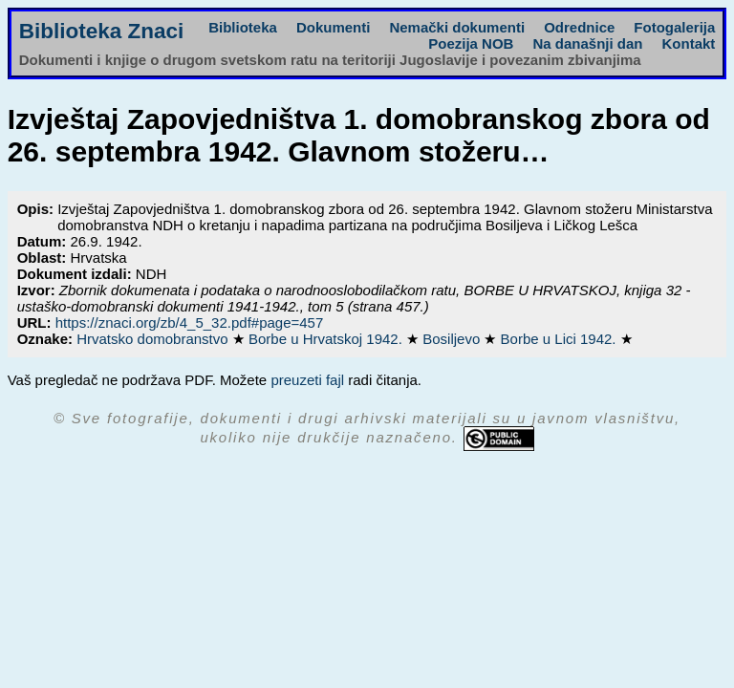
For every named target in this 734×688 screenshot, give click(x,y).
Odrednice (579, 27)
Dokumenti (333, 27)
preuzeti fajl (307, 380)
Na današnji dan (587, 43)
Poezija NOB (470, 43)
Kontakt (688, 43)
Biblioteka (242, 27)
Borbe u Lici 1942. (560, 339)
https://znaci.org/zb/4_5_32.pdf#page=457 (189, 322)
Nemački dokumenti (457, 27)
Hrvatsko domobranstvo (154, 339)
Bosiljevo (453, 339)
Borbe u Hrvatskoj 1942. (327, 339)
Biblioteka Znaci (101, 31)
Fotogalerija (674, 27)
